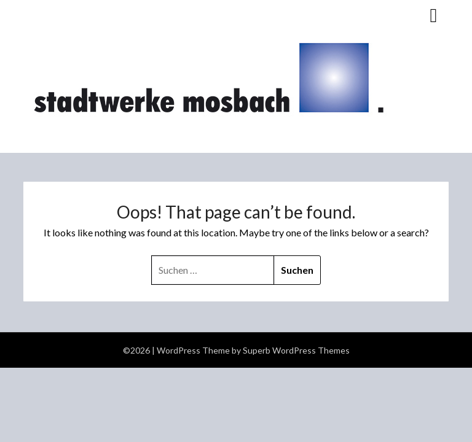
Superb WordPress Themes (296, 350)
